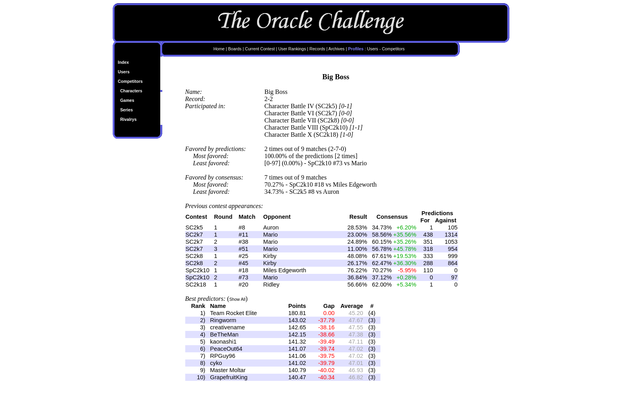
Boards (235, 48)
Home (219, 48)
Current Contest (260, 48)
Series (126, 109)
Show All (237, 299)
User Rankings (292, 48)
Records (317, 48)
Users (124, 71)
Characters (131, 90)
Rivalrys (128, 119)
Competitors (130, 81)
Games (127, 100)
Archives (336, 48)
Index (123, 62)
